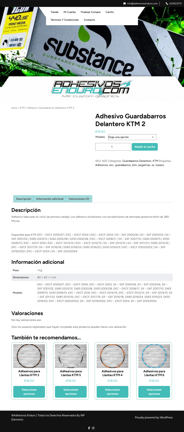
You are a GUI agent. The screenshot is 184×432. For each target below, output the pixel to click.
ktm (134, 165)
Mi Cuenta (70, 12)
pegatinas (144, 165)
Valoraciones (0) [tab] (78, 198)
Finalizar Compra (90, 12)
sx (153, 165)
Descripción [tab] (23, 198)
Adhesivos (101, 165)
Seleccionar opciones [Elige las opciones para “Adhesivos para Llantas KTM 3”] (29, 391)
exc (111, 165)
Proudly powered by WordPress (154, 417)
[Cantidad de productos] (113, 147)
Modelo (100, 137)
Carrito (110, 12)
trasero (160, 165)
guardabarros (123, 165)
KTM (22, 107)
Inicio (14, 107)
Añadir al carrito (145, 146)
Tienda (54, 12)
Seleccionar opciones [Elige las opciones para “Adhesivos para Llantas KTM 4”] (112, 391)
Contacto (89, 19)
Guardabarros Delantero (136, 161)
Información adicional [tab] (50, 198)
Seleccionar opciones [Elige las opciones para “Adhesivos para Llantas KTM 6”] (154, 391)
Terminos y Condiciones (65, 19)
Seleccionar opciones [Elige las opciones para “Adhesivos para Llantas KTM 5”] (70, 391)
